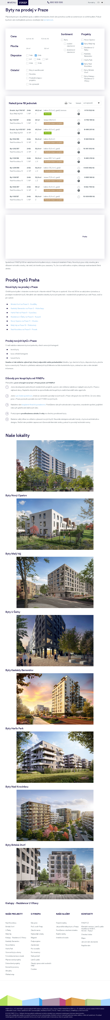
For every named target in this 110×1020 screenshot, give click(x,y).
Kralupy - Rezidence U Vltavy (15, 938)
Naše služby (63, 914)
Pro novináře (35, 949)
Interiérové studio (62, 938)
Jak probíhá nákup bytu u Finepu (67, 926)
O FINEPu (36, 914)
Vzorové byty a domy (13, 952)
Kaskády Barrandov (12, 941)
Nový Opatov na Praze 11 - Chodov (24, 321)
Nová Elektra (10, 945)
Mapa (83, 938)
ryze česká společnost (23, 396)
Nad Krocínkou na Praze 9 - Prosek (24, 329)
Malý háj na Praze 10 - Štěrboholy (23, 325)
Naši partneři (35, 956)
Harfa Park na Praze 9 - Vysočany (23, 313)
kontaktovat (48, 20)
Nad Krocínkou (10, 923)
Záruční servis (35, 930)
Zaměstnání (35, 945)
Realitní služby (61, 934)
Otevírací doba (86, 934)
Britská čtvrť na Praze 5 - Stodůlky (24, 304)
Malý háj (8, 934)
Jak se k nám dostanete (89, 942)
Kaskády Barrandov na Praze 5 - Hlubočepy (27, 308)
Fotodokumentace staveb (14, 956)
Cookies (34, 969)
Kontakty (91, 2)
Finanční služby (61, 923)
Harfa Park (9, 949)
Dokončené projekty (12, 963)
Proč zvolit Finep (37, 926)
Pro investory (35, 952)
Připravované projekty (13, 960)
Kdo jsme (34, 923)
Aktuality (8, 971)
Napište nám (85, 945)
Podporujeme (35, 941)
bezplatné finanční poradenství (33, 405)
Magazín (34, 938)
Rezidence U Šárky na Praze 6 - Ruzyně (26, 317)
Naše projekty (14, 914)
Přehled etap (9, 974)
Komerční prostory (12, 967)
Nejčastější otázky (37, 934)
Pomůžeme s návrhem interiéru (67, 930)
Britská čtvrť (9, 926)
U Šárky (8, 930)
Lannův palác (35, 960)
